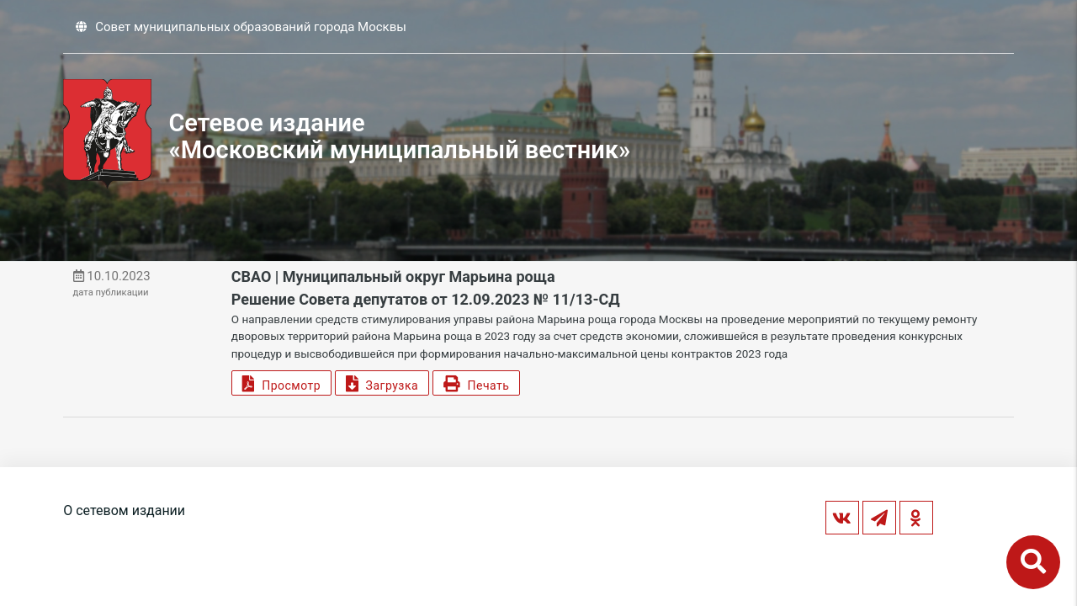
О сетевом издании (124, 510)
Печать (476, 383)
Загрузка (382, 383)
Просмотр (281, 383)
